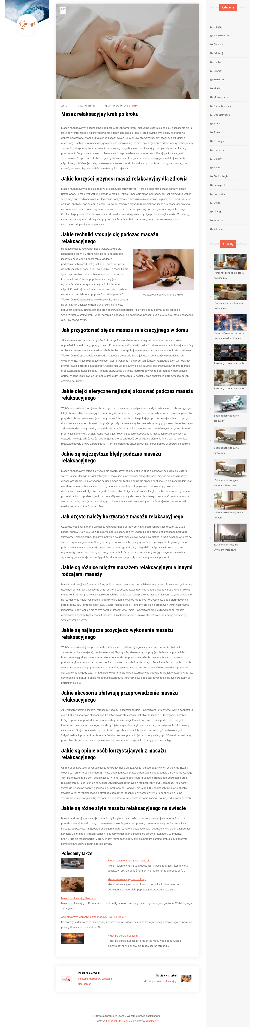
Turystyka (219, 194)
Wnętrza (218, 220)
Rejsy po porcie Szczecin (123, 935)
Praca (217, 123)
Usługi (217, 211)
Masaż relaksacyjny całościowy (127, 879)
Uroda (217, 202)
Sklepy (218, 158)
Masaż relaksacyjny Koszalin (78, 898)
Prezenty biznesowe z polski (230, 363)
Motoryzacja (221, 97)
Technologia (221, 176)
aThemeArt (152, 1021)
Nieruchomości (222, 106)
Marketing (219, 79)
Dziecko (218, 44)
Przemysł (219, 141)
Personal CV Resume (119, 1021)
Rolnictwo (219, 150)
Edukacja (219, 53)
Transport (219, 185)
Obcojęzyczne (222, 114)
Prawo (217, 132)
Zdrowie (132, 105)
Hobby (217, 62)
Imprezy (218, 70)
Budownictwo (221, 35)
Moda (217, 88)
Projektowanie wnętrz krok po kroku (129, 860)
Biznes (218, 26)
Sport (217, 167)
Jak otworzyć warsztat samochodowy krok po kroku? (93, 917)
